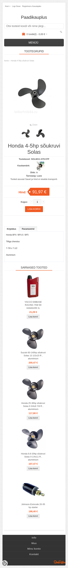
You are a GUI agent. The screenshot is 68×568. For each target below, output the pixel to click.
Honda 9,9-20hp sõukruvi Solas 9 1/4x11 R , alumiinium (33, 456)
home (6, 61)
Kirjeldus (11, 229)
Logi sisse (16, 6)
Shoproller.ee (59, 562)
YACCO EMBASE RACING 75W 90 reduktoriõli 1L (33, 305)
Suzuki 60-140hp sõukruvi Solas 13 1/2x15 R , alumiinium (33, 355)
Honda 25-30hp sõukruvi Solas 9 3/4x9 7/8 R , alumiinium (33, 406)
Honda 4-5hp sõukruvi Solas (22, 61)
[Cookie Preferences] (5, 563)
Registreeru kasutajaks (31, 6)
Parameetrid (28, 229)
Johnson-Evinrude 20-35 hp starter (33, 506)
